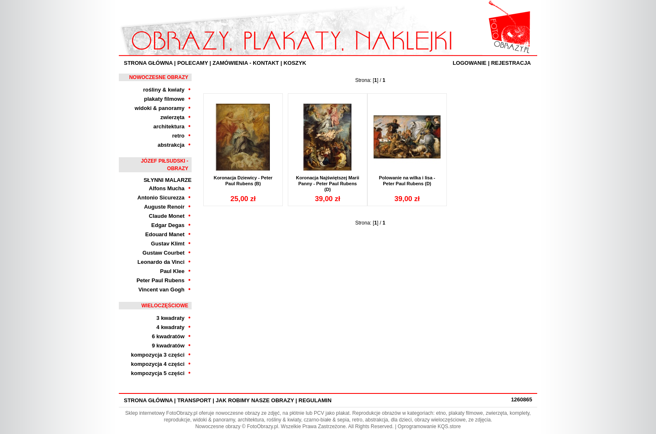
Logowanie (470, 63)
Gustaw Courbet (163, 253)
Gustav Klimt (167, 243)
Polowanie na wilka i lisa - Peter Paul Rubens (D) (407, 180)
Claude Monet (166, 216)
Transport (194, 400)
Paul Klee (172, 271)
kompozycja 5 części (157, 373)
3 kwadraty (170, 318)
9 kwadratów (168, 345)
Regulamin (315, 400)
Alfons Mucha (166, 188)
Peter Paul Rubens (160, 280)
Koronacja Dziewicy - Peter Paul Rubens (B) (243, 180)
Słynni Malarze (168, 180)
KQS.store (449, 426)
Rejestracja (511, 63)
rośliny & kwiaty (163, 90)
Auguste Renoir (164, 207)
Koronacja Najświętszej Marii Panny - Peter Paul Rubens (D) (327, 183)
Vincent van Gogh (161, 289)
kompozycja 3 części (157, 355)
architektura (169, 126)
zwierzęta (172, 117)
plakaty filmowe (164, 99)
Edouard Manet (164, 234)
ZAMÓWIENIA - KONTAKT (246, 63)
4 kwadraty (170, 327)
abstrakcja (171, 145)
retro (178, 136)
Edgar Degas (167, 225)
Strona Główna (148, 63)
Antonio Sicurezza (160, 197)
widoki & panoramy (159, 108)
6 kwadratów (168, 336)
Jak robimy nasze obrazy (254, 400)
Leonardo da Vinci (161, 262)
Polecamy (192, 63)
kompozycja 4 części (157, 364)
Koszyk (295, 63)
